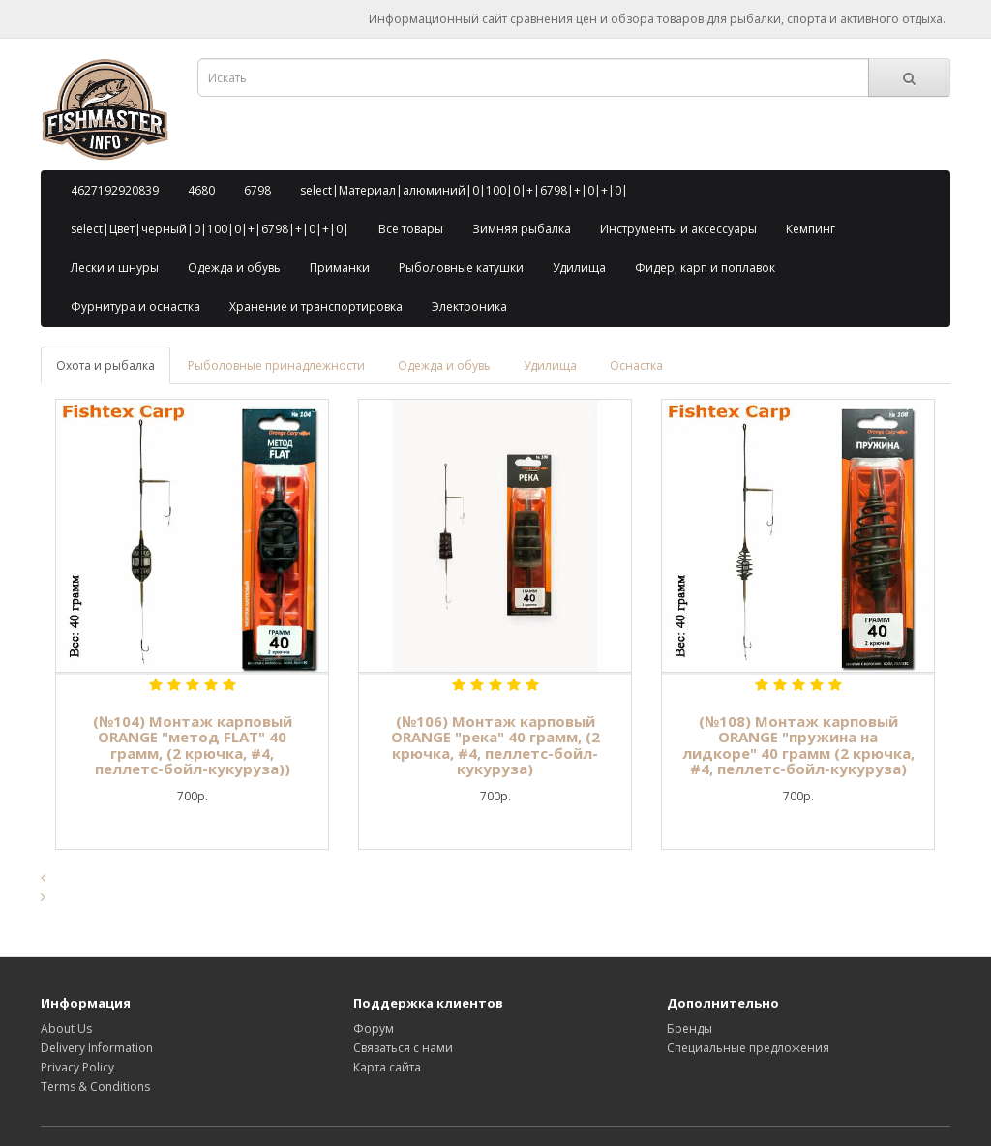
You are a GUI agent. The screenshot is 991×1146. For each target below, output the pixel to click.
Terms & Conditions (95, 1086)
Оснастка (636, 365)
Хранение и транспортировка (316, 306)
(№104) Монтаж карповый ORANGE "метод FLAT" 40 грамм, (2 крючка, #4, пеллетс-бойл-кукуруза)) (192, 745)
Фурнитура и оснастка (135, 306)
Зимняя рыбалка (521, 229)
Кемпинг (810, 229)
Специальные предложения (748, 1048)
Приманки (340, 267)
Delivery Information (97, 1048)
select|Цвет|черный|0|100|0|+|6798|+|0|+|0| (210, 229)
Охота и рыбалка (105, 365)
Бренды (689, 1028)
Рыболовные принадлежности (276, 365)
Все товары (410, 229)
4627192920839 (115, 190)
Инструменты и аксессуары (678, 229)
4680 (201, 190)
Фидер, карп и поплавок (705, 267)
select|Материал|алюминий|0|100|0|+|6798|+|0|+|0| (464, 190)
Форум (373, 1028)
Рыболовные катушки (461, 267)
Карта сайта (387, 1067)
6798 (257, 190)
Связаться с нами (403, 1048)
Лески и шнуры (115, 267)
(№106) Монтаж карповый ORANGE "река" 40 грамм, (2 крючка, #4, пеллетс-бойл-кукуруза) (495, 745)
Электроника (469, 306)
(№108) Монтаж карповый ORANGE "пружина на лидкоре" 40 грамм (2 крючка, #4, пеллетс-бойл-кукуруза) (798, 745)
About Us (66, 1028)
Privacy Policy (77, 1067)
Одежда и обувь (234, 267)
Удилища (579, 267)
